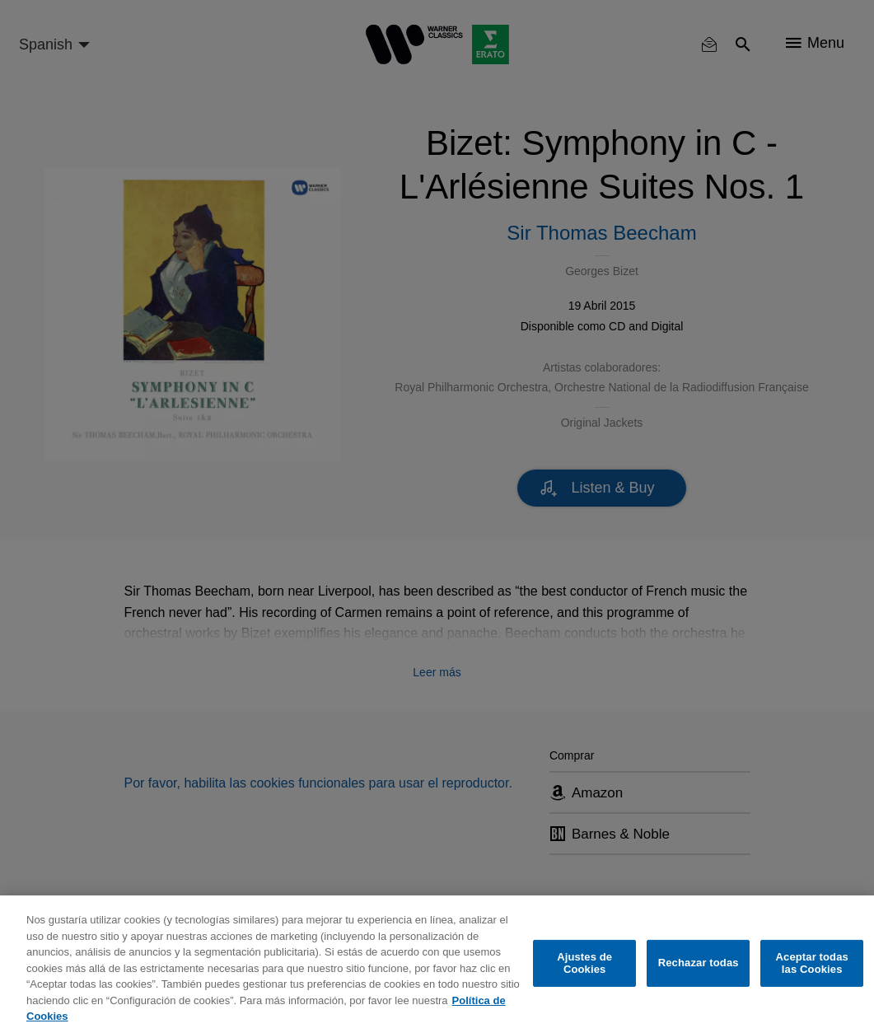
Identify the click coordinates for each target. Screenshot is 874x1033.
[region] (437, 964)
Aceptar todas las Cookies (812, 963)
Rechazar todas (698, 962)
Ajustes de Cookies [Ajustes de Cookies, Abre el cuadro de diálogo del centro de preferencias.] (584, 963)
